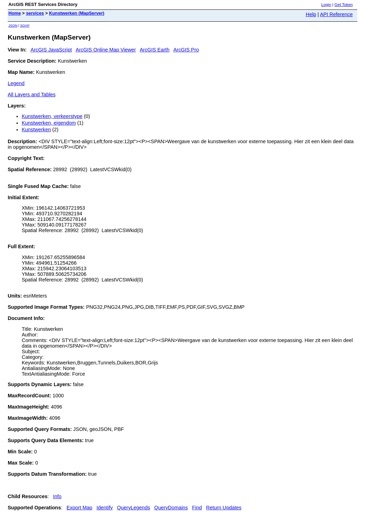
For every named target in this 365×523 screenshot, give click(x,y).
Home (14, 13)
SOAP (24, 25)
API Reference (336, 14)
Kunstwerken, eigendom (49, 123)
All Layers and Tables (32, 94)
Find (197, 507)
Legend (16, 83)
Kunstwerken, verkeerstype (52, 116)
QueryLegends (133, 507)
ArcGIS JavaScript (51, 50)
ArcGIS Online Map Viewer (106, 50)
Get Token (344, 4)
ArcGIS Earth (155, 50)
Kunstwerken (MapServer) (76, 13)
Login (326, 4)
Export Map (79, 507)
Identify (105, 507)
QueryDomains (171, 507)
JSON (13, 25)
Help (311, 14)
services (35, 13)
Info (57, 496)
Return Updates (223, 507)
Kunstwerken (36, 129)
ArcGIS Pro (186, 50)
